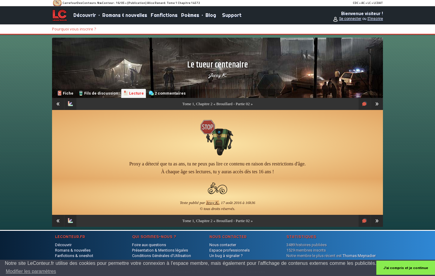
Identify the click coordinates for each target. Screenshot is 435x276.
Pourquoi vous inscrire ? (74, 29)
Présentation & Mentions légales (160, 250)
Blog (210, 15)
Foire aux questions (149, 245)
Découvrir (84, 15)
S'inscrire (375, 19)
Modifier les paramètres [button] (31, 271)
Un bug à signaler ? (226, 255)
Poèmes (190, 15)
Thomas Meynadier (359, 255)
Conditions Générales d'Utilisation (161, 255)
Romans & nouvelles (124, 15)
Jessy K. (217, 75)
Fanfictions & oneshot (74, 255)
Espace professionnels (229, 250)
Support (232, 15)
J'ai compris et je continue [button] (405, 268)
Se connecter (350, 19)
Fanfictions (164, 15)
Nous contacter (222, 245)
